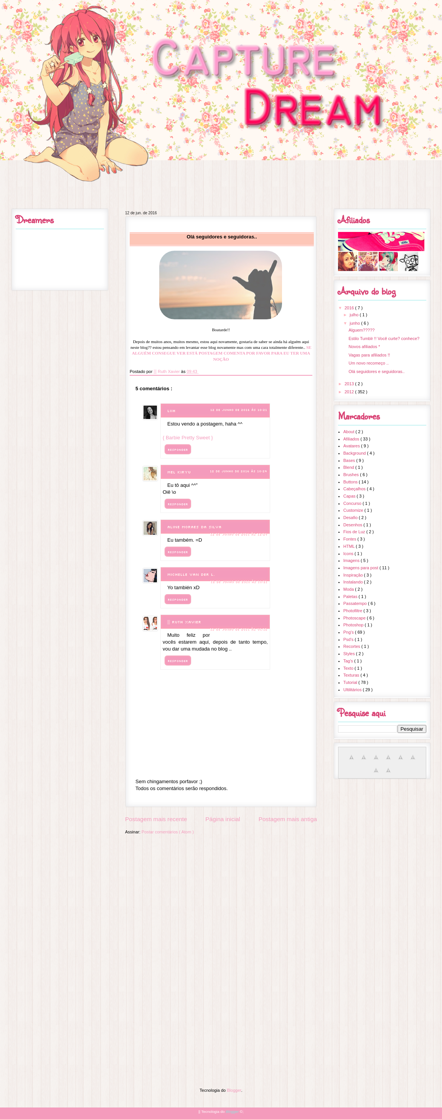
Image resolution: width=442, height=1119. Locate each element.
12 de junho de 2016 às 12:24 (238, 534)
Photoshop (354, 625)
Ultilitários (353, 689)
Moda (349, 589)
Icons (349, 553)
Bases (349, 460)
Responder (178, 450)
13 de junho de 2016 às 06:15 (238, 629)
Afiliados (352, 439)
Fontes (350, 539)
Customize (353, 510)
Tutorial (350, 682)
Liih (171, 410)
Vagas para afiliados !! (369, 355)
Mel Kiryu (179, 472)
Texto (349, 668)
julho (355, 314)
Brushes (351, 474)
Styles (349, 653)
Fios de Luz (354, 531)
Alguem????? (361, 330)
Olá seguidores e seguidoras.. (376, 371)
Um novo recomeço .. (368, 363)
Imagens (352, 560)
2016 (350, 308)
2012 (350, 391)
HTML (349, 546)
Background (355, 453)
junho (355, 323)
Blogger (234, 1090)
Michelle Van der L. (191, 574)
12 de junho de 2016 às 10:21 (238, 410)
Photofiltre (353, 610)
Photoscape (355, 618)
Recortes (352, 646)
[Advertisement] (221, 892)
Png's (349, 632)
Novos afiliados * (364, 346)
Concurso (353, 503)
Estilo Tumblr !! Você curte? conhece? (383, 338)
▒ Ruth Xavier (185, 621)
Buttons (351, 482)
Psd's (349, 639)
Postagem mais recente (156, 819)
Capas (350, 496)
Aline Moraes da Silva (194, 526)
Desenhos (353, 525)
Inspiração (353, 575)
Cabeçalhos (355, 488)
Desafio (351, 517)
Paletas (351, 596)
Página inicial (222, 819)
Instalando (353, 582)
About (349, 431)
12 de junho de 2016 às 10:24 (238, 471)
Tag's (348, 661)
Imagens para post (361, 567)
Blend (349, 467)
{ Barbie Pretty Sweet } (188, 437)
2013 (350, 383)
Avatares (352, 446)
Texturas (352, 675)
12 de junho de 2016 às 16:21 (238, 581)
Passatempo (355, 603)
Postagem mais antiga (288, 819)
